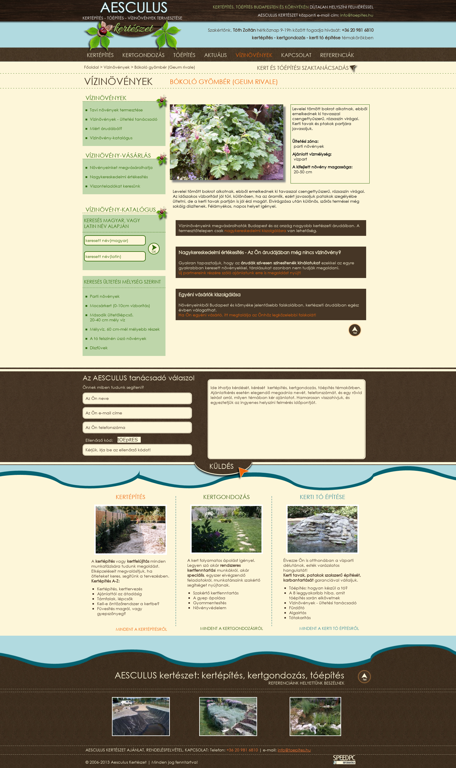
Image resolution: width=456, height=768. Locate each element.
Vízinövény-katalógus (111, 137)
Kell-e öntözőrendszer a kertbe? (128, 603)
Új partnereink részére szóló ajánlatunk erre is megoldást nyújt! (240, 272)
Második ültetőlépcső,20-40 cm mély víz (111, 317)
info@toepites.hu (356, 15)
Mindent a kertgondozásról (231, 628)
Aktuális (215, 55)
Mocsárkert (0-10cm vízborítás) (120, 305)
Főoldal (91, 67)
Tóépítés (184, 55)
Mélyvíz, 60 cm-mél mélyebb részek (125, 329)
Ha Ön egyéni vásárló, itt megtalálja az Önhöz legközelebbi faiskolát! (247, 314)
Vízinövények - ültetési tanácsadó (123, 119)
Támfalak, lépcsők (115, 598)
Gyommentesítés (209, 602)
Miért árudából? (106, 128)
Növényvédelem (209, 607)
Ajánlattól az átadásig (119, 593)
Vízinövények (254, 55)
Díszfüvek (99, 347)
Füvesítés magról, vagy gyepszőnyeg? (119, 611)
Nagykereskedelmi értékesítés (119, 176)
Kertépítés (100, 55)
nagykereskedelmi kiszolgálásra (255, 230)
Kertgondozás (143, 55)
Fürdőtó (296, 607)
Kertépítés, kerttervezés (119, 588)
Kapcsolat (296, 55)
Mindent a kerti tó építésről (329, 628)
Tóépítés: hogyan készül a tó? (318, 587)
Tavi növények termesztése (116, 109)
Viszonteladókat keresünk (115, 185)
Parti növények (105, 296)
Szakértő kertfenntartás (215, 592)
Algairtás (297, 612)
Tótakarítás (300, 617)
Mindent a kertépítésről (141, 629)
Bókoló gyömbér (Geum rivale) (164, 67)
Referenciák (337, 55)
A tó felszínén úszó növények (118, 338)
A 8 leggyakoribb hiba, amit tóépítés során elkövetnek (317, 595)
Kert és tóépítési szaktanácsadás (303, 68)
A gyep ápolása (209, 597)
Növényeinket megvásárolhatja (121, 167)
